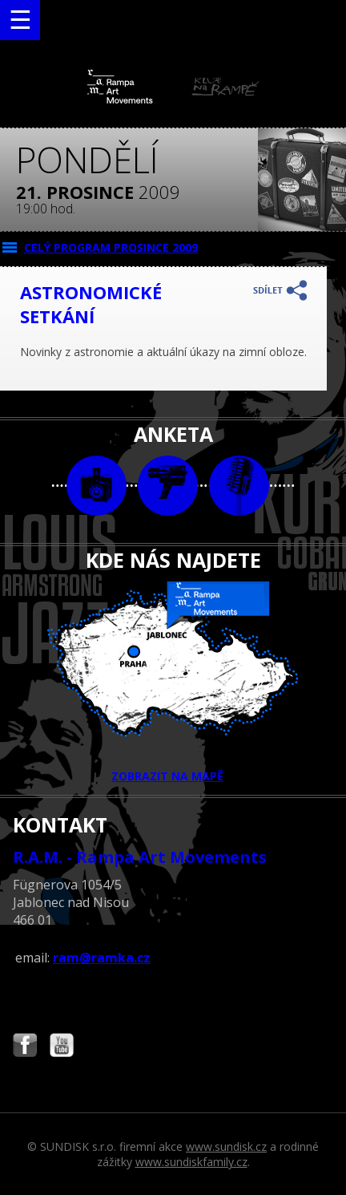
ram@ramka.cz (102, 957)
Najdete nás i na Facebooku (25, 1047)
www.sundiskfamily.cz (191, 1161)
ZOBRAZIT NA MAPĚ (173, 682)
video (168, 486)
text (239, 486)
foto (96, 486)
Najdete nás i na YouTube (62, 1047)
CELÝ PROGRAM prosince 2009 (111, 247)
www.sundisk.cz (226, 1146)
